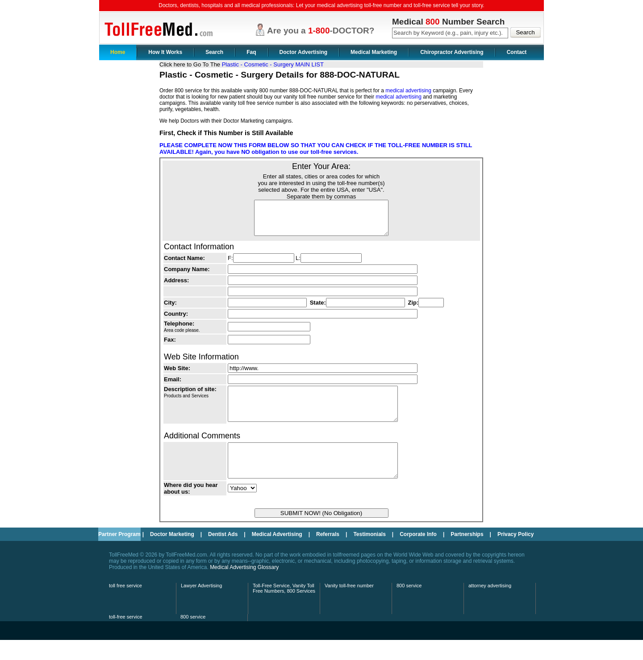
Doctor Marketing (172, 554)
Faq (251, 52)
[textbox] (450, 33)
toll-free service (125, 636)
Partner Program (119, 554)
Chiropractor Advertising (452, 52)
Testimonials (369, 554)
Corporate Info (418, 554)
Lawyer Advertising (201, 605)
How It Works (165, 52)
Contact (517, 52)
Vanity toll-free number (349, 605)
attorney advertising (489, 605)
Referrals (327, 554)
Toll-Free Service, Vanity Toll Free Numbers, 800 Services (284, 608)
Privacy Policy (515, 554)
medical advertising (408, 90)
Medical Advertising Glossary (244, 587)
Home (117, 52)
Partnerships (467, 554)
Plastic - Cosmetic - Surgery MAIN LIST (273, 64)
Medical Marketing (374, 52)
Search (214, 52)
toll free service (125, 605)
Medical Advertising (277, 554)
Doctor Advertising (304, 52)
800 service (409, 605)
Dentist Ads (223, 554)
